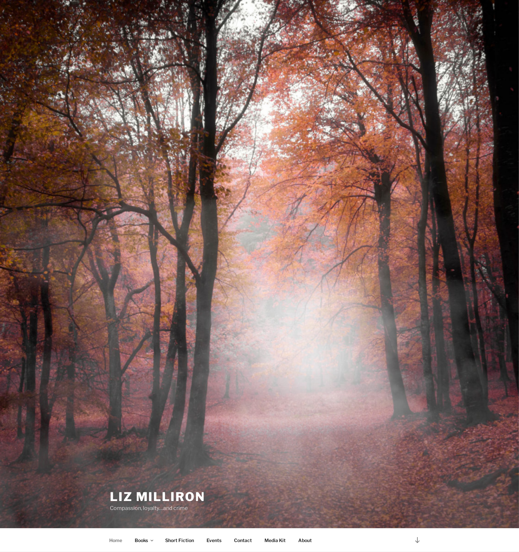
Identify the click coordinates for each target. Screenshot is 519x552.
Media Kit (275, 540)
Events (214, 540)
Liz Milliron (157, 496)
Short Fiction (179, 540)
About (305, 540)
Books (144, 540)
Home (115, 540)
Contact (243, 540)
